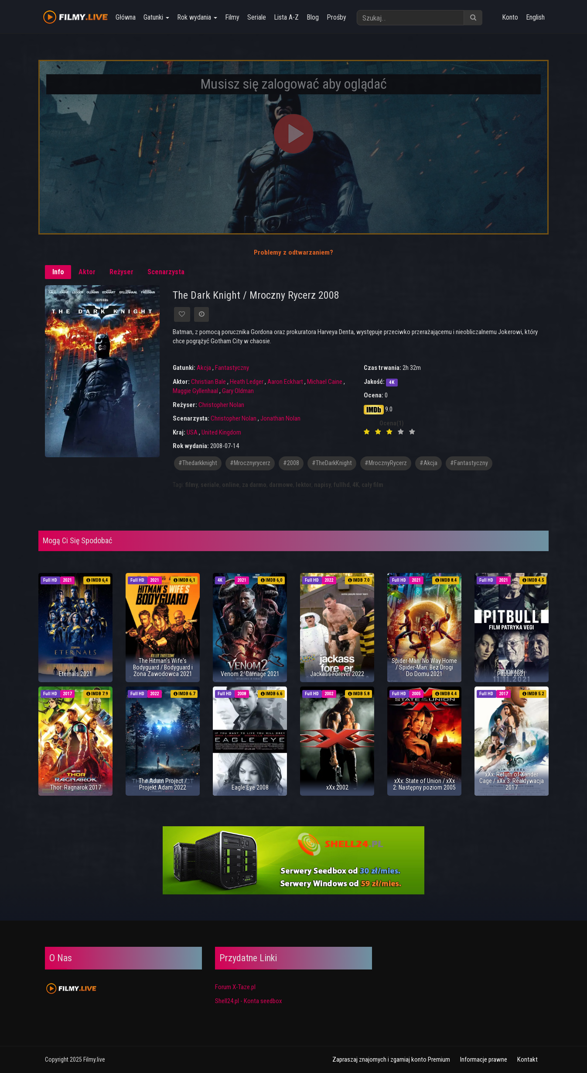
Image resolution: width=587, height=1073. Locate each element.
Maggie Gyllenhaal (195, 391)
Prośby (336, 17)
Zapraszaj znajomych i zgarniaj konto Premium (391, 1059)
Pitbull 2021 (511, 673)
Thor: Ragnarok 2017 (75, 787)
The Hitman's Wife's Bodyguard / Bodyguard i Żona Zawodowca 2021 (163, 667)
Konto (510, 17)
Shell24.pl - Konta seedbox (248, 1001)
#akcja (428, 463)
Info (58, 272)
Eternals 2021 (75, 673)
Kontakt (527, 1059)
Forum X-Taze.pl (235, 987)
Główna (125, 17)
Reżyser (121, 272)
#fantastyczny (469, 463)
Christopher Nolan (221, 405)
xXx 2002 (337, 787)
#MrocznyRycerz (386, 463)
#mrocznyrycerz (250, 463)
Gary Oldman (238, 391)
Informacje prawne (483, 1059)
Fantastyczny (232, 368)
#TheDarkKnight (332, 463)
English (535, 17)
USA (192, 432)
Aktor (87, 272)
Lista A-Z (285, 17)
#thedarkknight (197, 463)
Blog (312, 17)
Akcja (204, 368)
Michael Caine (324, 382)
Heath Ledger (246, 382)
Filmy (232, 17)
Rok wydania (197, 17)
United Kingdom (221, 432)
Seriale (256, 17)
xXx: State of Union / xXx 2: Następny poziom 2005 (424, 784)
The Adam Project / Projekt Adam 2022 (163, 784)
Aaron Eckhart (285, 382)
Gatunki (156, 17)
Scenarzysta (165, 272)
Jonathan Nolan (280, 418)
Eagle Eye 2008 (250, 787)
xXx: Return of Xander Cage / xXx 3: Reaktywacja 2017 (511, 781)
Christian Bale (208, 382)
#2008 (291, 463)
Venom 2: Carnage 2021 (250, 673)
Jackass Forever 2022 (337, 673)
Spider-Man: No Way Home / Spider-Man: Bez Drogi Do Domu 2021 (424, 667)
